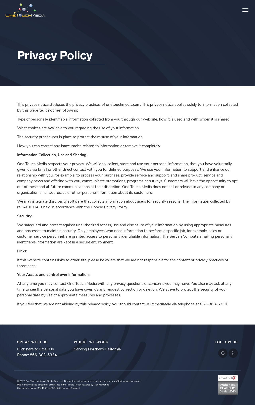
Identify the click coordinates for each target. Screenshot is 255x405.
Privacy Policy (74, 385)
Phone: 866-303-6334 (37, 355)
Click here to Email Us (35, 349)
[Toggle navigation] (245, 10)
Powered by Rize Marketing (95, 385)
